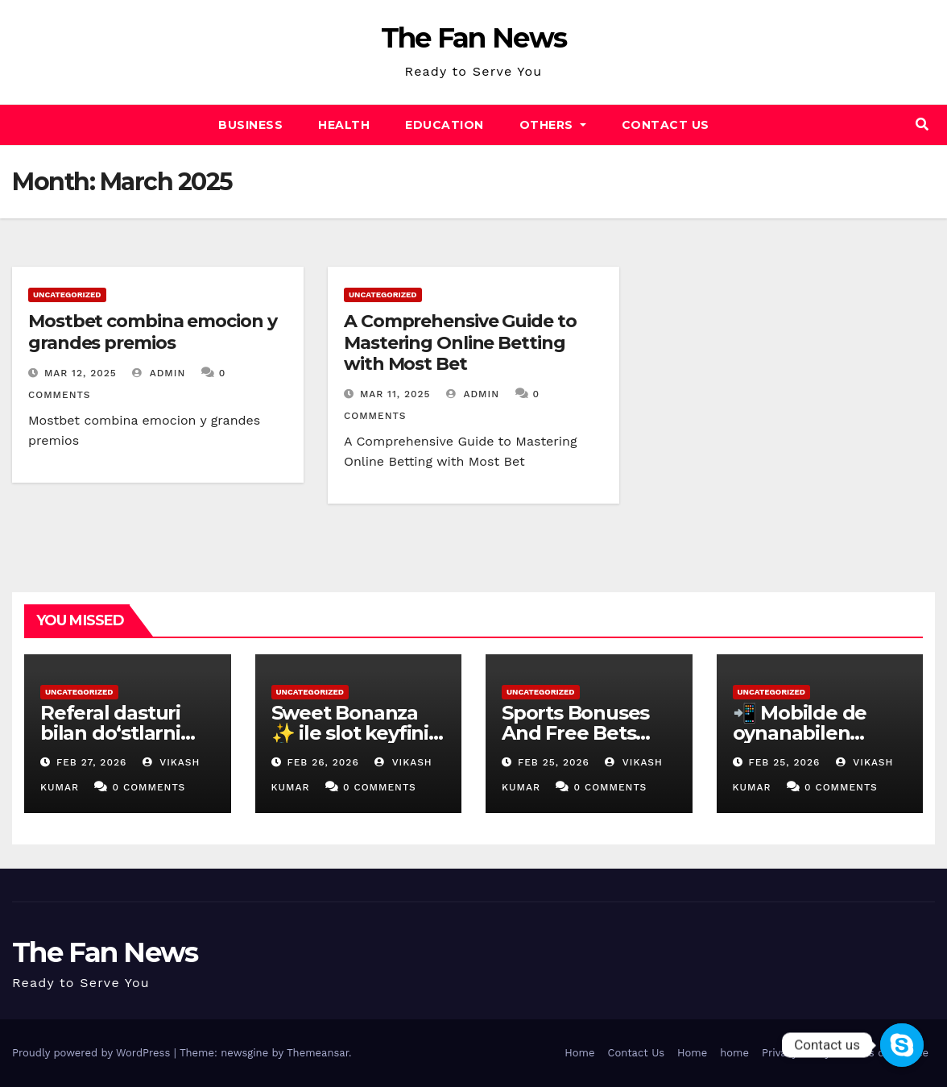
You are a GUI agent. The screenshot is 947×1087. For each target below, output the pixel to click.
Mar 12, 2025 (80, 373)
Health (344, 125)
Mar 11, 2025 (395, 394)
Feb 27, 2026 (91, 762)
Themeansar (318, 1053)
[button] (922, 124)
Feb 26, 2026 (322, 762)
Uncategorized (67, 294)
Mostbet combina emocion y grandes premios (152, 331)
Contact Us (665, 125)
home (734, 1053)
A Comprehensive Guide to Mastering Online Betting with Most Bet (460, 342)
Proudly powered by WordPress (93, 1053)
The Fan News (474, 38)
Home (579, 1053)
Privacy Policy (796, 1053)
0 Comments (148, 787)
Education (444, 125)
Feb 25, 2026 (553, 762)
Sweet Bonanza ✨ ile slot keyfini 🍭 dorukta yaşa (349, 733)
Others (552, 125)
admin (158, 373)
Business (250, 125)
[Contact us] (902, 1045)
